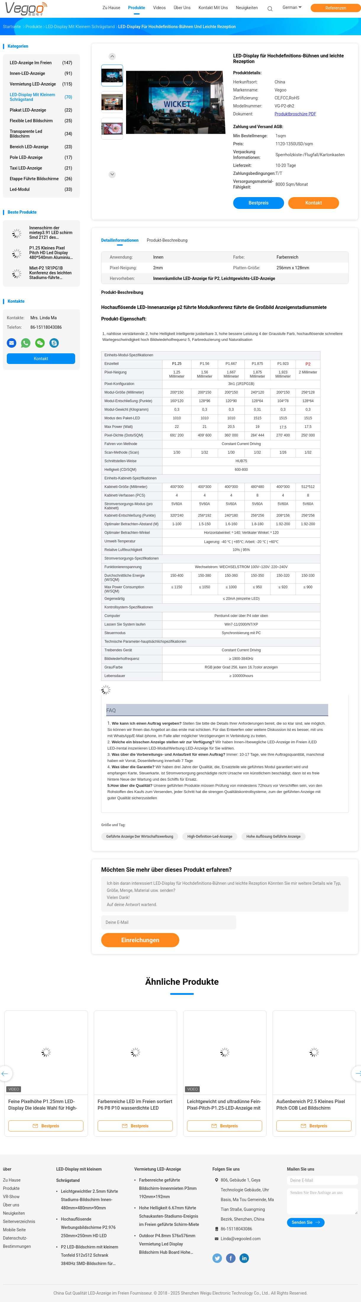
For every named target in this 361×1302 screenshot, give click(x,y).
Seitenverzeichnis (19, 1221)
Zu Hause (11, 1180)
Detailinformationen (119, 240)
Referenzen (335, 8)
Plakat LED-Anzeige (41, 110)
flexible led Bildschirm (41, 121)
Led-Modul (41, 189)
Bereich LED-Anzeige (41, 147)
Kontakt (41, 358)
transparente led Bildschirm (41, 133)
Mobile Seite (14, 1229)
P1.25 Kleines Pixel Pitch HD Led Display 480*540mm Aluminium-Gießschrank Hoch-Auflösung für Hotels (52, 253)
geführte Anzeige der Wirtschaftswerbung (139, 836)
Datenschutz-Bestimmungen (17, 1242)
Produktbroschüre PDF (295, 114)
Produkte (11, 1188)
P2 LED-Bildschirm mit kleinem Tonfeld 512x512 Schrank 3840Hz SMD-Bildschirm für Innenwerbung (89, 1256)
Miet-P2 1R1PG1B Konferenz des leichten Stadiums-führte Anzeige (50, 273)
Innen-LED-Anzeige (41, 73)
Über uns (11, 1205)
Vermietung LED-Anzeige (41, 84)
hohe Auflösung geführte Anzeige (273, 836)
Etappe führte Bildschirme (41, 179)
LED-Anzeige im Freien (41, 63)
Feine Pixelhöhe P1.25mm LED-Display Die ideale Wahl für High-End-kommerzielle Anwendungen (43, 1108)
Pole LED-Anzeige (41, 157)
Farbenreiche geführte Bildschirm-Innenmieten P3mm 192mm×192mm (167, 1188)
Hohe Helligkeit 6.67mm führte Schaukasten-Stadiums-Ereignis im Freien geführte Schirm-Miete (169, 1216)
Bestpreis (259, 203)
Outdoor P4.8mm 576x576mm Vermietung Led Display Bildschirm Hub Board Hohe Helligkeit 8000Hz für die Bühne (168, 1244)
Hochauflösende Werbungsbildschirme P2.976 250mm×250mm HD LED (88, 1227)
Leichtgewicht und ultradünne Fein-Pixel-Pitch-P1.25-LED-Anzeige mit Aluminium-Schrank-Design (224, 1108)
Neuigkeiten (14, 1213)
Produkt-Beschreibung (167, 240)
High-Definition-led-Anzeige (209, 836)
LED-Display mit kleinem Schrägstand (41, 97)
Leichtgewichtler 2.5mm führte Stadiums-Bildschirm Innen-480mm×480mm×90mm (89, 1199)
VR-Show (11, 1196)
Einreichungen (140, 940)
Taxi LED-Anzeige (41, 168)
